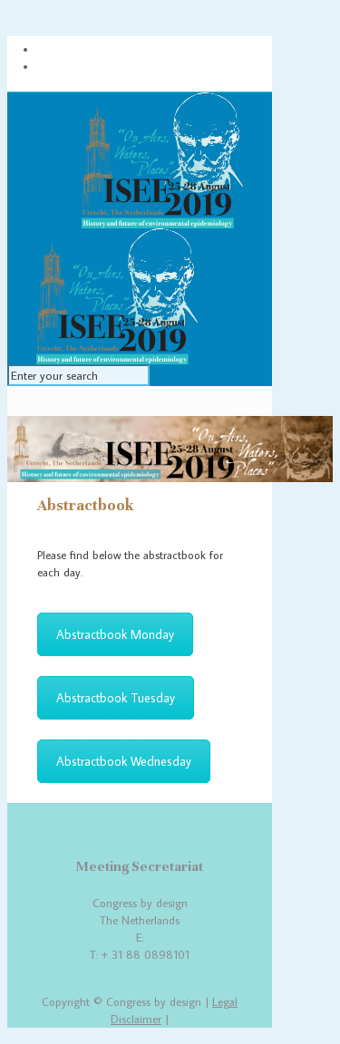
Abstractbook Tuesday (115, 698)
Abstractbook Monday (115, 634)
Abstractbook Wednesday (123, 761)
